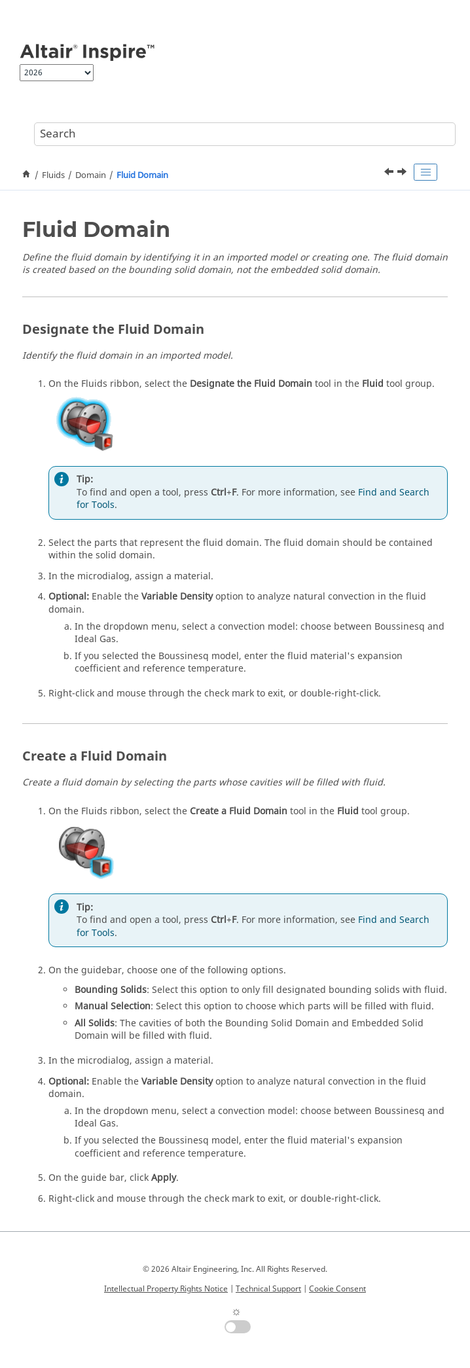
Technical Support (268, 1289)
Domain (90, 175)
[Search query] (245, 134)
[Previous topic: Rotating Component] (390, 173)
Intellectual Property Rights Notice (166, 1289)
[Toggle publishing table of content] (425, 172)
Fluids (53, 175)
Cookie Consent (337, 1289)
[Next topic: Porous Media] (403, 173)
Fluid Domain (142, 175)
